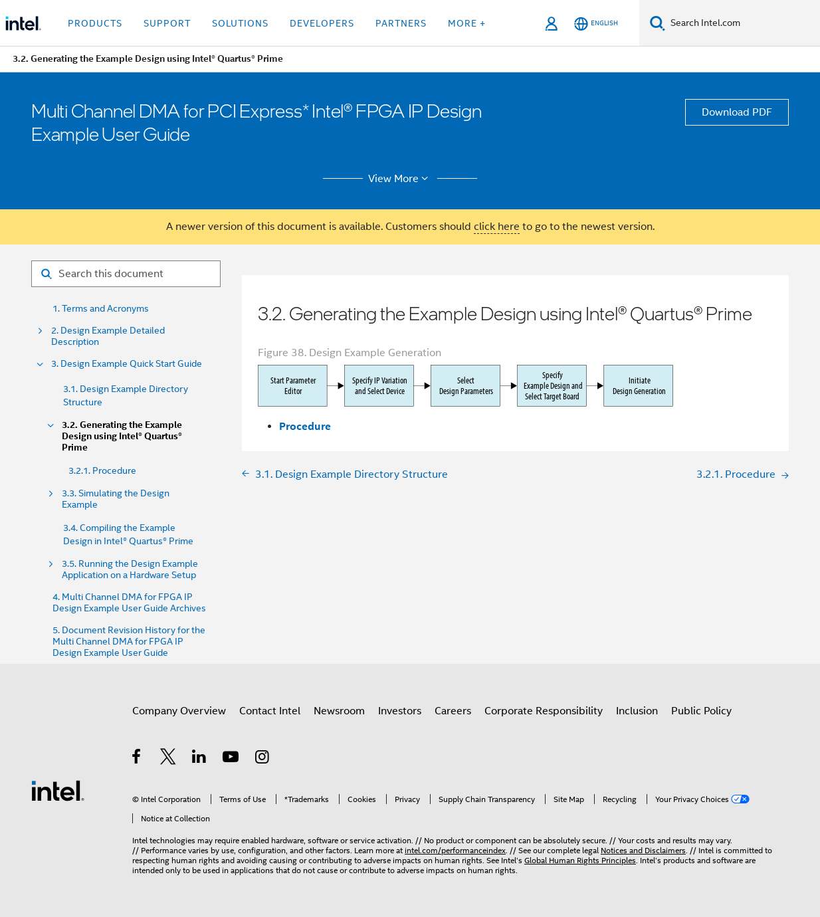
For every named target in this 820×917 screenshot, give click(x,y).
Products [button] (95, 23)
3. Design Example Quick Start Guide (126, 363)
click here (497, 226)
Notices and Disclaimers (643, 850)
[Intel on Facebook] (137, 759)
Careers (453, 711)
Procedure (305, 426)
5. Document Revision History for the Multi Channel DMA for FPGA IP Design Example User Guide (128, 642)
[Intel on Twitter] (168, 759)
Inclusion (637, 711)
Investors (399, 711)
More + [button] (467, 23)
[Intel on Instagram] (263, 759)
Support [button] (167, 23)
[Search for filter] (126, 273)
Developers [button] (322, 23)
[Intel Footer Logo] (57, 790)
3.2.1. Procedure (102, 470)
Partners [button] (401, 23)
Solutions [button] (240, 23)
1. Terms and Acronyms (100, 308)
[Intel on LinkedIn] (199, 759)
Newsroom (339, 711)
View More (400, 178)
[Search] (657, 23)
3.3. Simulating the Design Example (115, 499)
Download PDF (737, 112)
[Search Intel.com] (742, 23)
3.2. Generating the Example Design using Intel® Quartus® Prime (122, 436)
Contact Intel (269, 711)
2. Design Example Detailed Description (108, 336)
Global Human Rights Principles (580, 860)
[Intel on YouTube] (231, 759)
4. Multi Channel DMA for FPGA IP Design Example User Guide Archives (129, 602)
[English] (596, 24)
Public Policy (701, 711)
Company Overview (179, 711)
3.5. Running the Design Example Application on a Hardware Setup (130, 569)
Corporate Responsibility (543, 711)
